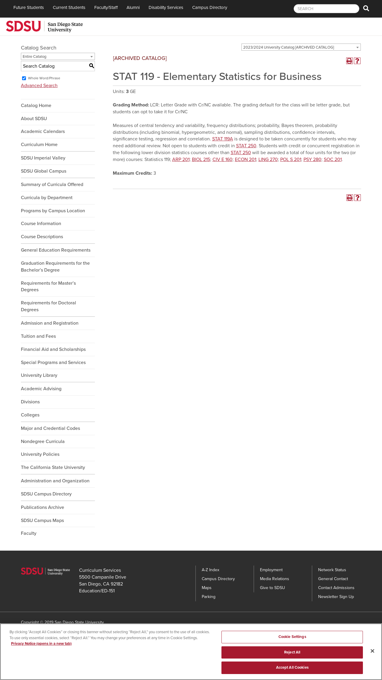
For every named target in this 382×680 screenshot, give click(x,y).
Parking (208, 596)
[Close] (372, 652)
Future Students (28, 7)
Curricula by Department (47, 198)
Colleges (30, 415)
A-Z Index (210, 569)
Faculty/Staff (106, 7)
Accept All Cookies (292, 669)
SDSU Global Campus (43, 171)
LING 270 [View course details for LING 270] (268, 159)
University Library (39, 375)
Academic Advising (41, 389)
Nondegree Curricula (43, 441)
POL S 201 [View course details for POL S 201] (290, 159)
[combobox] (301, 47)
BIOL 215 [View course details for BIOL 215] (201, 159)
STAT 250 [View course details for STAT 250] (246, 146)
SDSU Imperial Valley (43, 158)
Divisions (30, 402)
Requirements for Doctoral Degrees (48, 306)
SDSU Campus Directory (46, 494)
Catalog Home (36, 106)
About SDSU (34, 119)
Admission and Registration (49, 323)
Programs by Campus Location (53, 211)
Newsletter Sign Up (336, 596)
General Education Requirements (55, 250)
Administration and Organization (55, 481)
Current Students (69, 7)
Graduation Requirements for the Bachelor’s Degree (55, 266)
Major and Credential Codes (50, 428)
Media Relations (274, 578)
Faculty (28, 533)
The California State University (53, 467)
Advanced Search (39, 86)
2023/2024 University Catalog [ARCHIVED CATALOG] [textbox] (288, 47)
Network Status (332, 569)
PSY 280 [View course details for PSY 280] (312, 159)
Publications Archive (42, 507)
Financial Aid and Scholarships (53, 349)
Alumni (133, 7)
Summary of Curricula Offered (52, 185)
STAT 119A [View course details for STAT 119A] (222, 139)
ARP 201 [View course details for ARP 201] (181, 159)
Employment (271, 569)
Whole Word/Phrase (44, 78)
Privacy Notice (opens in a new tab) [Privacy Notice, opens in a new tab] (41, 645)
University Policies (40, 454)
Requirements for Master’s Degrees (48, 286)
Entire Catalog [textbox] (34, 56)
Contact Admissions (336, 587)
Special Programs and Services (53, 362)
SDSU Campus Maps (42, 520)
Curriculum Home (39, 145)
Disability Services (166, 7)
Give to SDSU (272, 587)
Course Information (41, 224)
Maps (207, 587)
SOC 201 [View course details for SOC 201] (333, 159)
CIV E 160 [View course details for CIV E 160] (222, 159)
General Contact (333, 578)
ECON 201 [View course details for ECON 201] (245, 159)
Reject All (292, 653)
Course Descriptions (42, 237)
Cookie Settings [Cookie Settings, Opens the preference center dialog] (292, 638)
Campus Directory (209, 7)
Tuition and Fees (38, 336)
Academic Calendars (43, 131)
